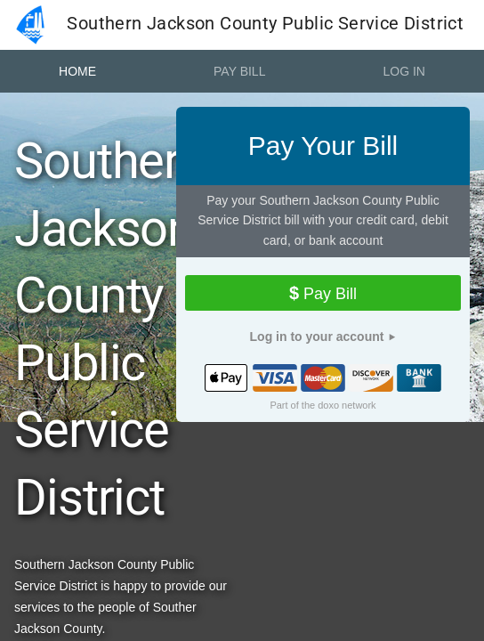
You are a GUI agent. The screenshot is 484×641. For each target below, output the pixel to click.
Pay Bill (239, 71)
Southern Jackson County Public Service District (236, 25)
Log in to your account (317, 336)
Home (77, 71)
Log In (403, 71)
